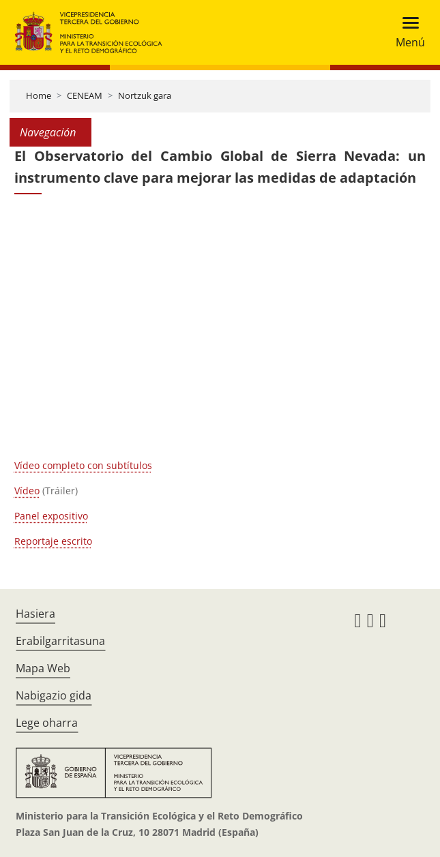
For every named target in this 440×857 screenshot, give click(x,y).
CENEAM (84, 95)
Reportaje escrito (53, 541)
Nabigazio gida (53, 695)
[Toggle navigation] (406, 32)
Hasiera (35, 613)
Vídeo (27, 490)
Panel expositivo (51, 515)
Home (38, 95)
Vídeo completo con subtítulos (83, 465)
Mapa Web (43, 668)
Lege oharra (47, 722)
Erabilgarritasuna (60, 640)
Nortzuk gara (144, 95)
